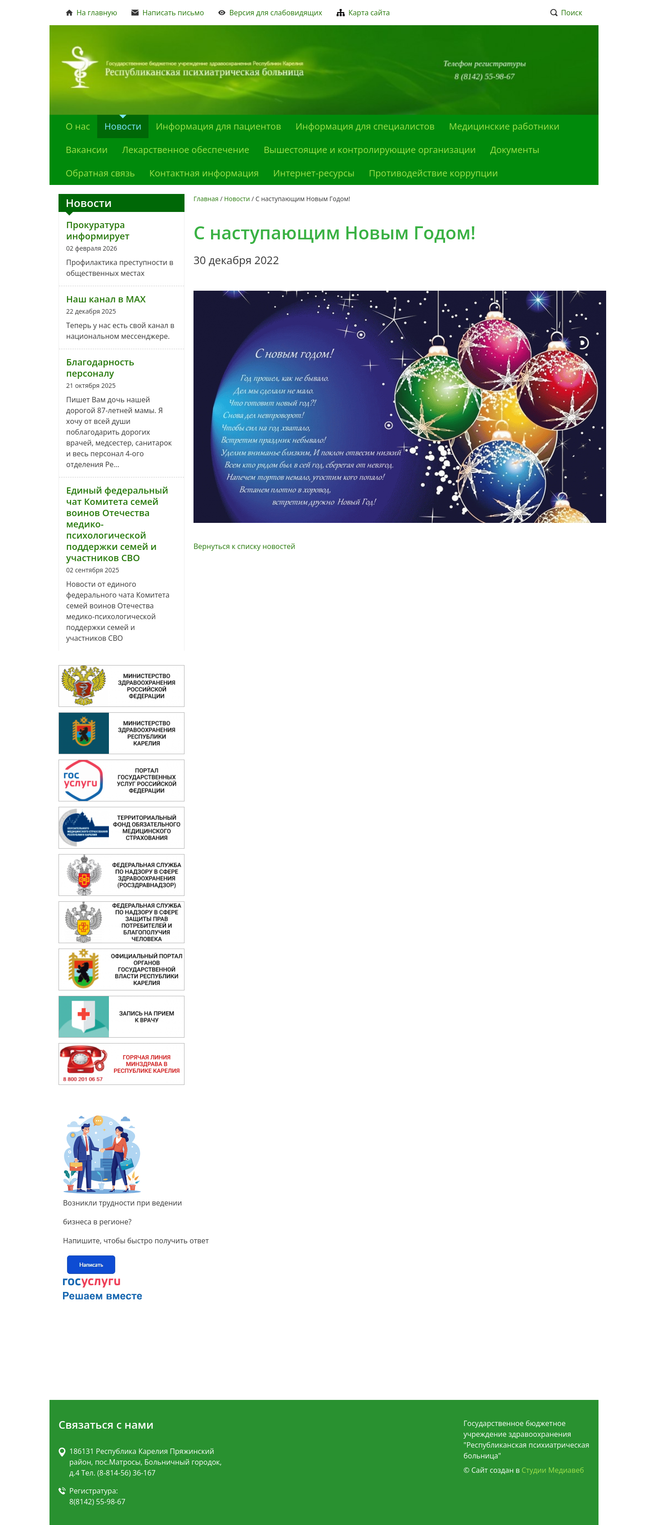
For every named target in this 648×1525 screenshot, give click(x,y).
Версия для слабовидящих (270, 13)
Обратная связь (100, 173)
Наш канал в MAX (106, 299)
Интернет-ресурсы (314, 173)
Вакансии (87, 150)
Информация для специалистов (365, 126)
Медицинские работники (504, 126)
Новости (122, 126)
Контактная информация (204, 173)
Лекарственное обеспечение (185, 150)
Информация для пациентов (218, 126)
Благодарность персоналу (100, 367)
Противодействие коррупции (433, 173)
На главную (91, 13)
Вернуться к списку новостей (244, 546)
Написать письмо (167, 13)
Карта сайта (363, 13)
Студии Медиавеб (553, 1470)
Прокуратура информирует (98, 230)
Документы (514, 150)
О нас (78, 126)
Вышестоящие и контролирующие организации (370, 150)
